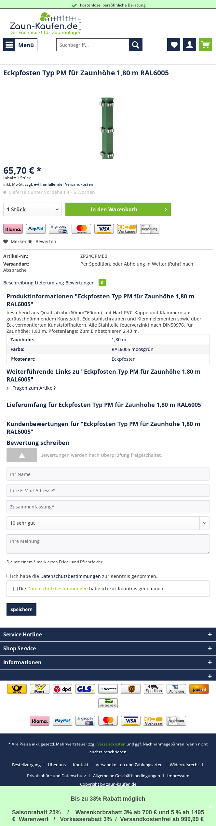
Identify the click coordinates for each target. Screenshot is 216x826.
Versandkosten (111, 744)
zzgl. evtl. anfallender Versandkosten (59, 184)
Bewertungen (85, 283)
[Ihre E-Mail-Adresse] (108, 490)
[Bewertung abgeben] (108, 523)
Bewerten (42, 241)
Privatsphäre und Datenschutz (56, 776)
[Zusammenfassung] (108, 506)
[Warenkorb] (205, 44)
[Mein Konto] (189, 44)
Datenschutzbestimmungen (70, 576)
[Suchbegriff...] (99, 44)
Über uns (57, 765)
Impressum (178, 776)
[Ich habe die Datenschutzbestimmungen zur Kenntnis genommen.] (9, 576)
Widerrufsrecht (184, 765)
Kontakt (80, 765)
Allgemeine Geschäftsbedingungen (126, 776)
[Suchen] (135, 44)
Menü (20, 44)
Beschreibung (18, 283)
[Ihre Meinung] (108, 544)
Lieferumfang (49, 283)
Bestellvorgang (26, 765)
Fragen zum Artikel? (31, 388)
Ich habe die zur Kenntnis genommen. (84, 576)
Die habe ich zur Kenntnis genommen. (92, 588)
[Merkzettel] (173, 44)
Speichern (21, 609)
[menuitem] (20, 44)
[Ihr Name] (108, 474)
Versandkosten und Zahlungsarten (129, 765)
